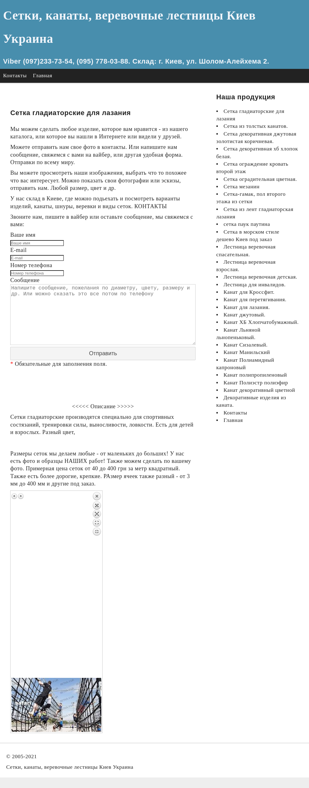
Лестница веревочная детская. (260, 277)
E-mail (18, 250)
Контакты (15, 75)
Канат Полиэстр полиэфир (255, 383)
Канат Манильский (246, 352)
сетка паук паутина (246, 224)
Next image (21, 505)
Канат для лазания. (246, 307)
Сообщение (25, 280)
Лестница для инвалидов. (254, 285)
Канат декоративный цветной (259, 390)
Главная (42, 75)
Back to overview (96, 594)
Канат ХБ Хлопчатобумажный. (260, 322)
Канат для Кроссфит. (248, 292)
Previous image (14, 505)
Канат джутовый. (244, 315)
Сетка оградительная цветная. (260, 179)
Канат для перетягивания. (254, 299)
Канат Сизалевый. (245, 345)
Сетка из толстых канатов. (255, 126)
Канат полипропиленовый (255, 375)
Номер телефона (31, 265)
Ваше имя (22, 235)
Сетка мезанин (241, 187)
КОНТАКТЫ (151, 206)
